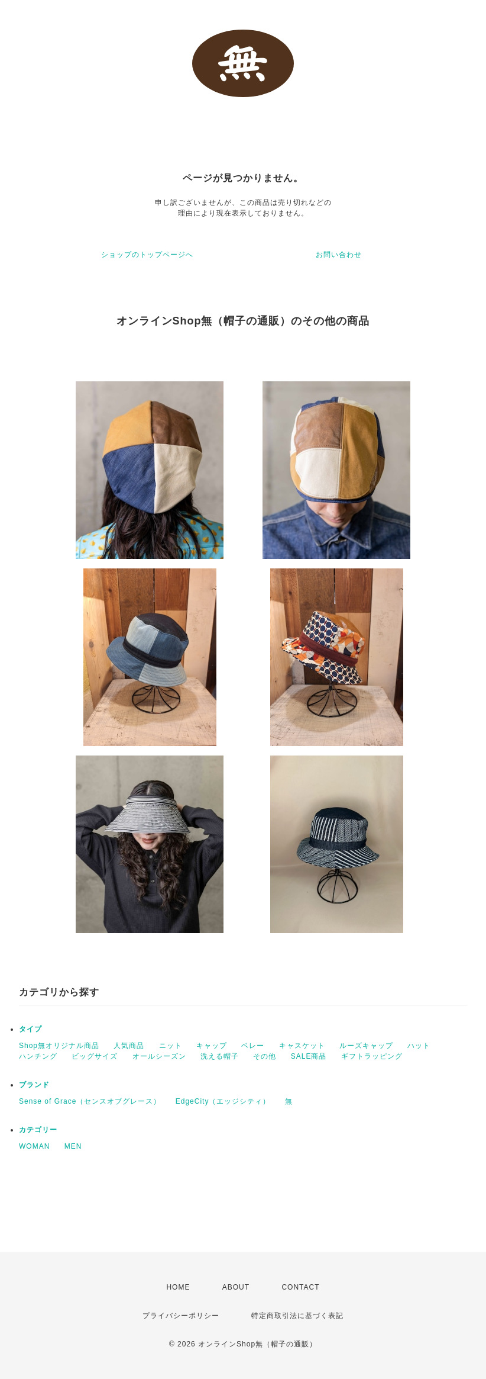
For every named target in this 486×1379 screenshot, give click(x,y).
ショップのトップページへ (147, 254)
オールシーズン (159, 1056)
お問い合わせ (339, 254)
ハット (418, 1046)
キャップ (211, 1046)
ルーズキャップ (366, 1046)
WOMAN (34, 1146)
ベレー (252, 1046)
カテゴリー (38, 1130)
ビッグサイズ (95, 1056)
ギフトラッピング (372, 1056)
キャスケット (302, 1046)
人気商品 (129, 1046)
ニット (170, 1046)
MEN (73, 1146)
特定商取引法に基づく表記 (297, 1316)
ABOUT (236, 1287)
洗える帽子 (219, 1056)
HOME (178, 1287)
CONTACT (300, 1287)
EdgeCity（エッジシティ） (223, 1101)
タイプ (30, 1029)
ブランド (34, 1085)
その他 (264, 1056)
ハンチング (38, 1056)
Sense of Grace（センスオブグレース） (90, 1101)
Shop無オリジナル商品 (59, 1046)
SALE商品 (309, 1056)
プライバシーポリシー (180, 1316)
